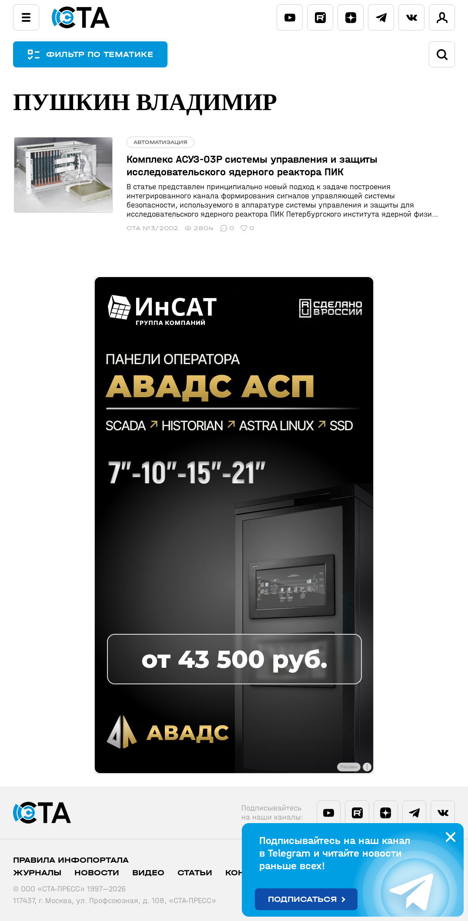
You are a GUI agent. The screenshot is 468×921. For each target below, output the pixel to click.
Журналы (37, 872)
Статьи (194, 872)
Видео (148, 872)
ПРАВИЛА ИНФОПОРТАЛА (71, 860)
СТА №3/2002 (151, 228)
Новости (96, 872)
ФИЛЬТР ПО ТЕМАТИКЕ (100, 54)
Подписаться (302, 899)
